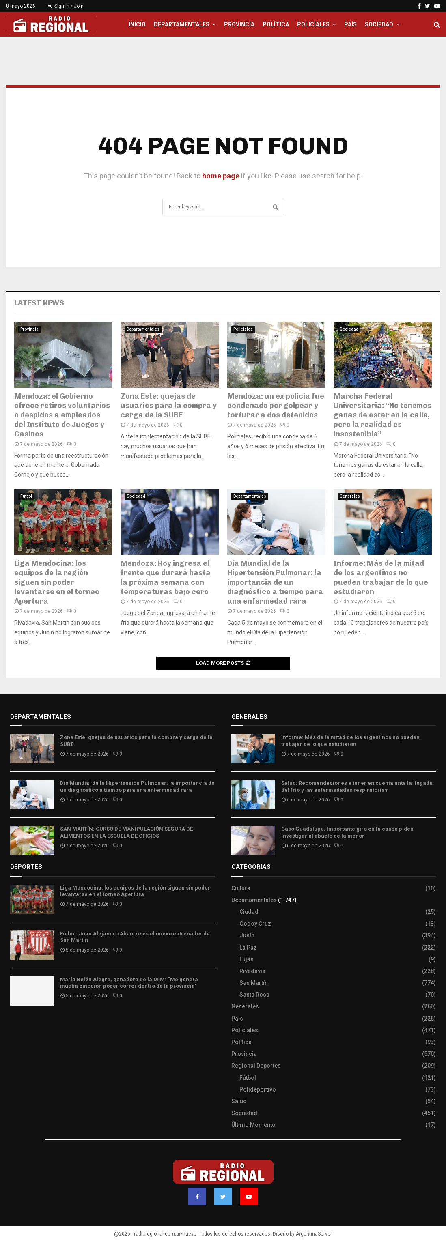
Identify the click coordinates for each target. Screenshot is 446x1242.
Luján (246, 959)
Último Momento (253, 1125)
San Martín (253, 983)
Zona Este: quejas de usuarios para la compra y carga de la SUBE (169, 406)
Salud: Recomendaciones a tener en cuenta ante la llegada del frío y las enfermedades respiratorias (357, 786)
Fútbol (26, 496)
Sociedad (379, 24)
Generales (350, 496)
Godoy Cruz (255, 923)
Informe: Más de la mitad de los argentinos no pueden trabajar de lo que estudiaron (381, 577)
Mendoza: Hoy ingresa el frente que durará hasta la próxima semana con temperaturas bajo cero (166, 577)
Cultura (240, 888)
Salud (239, 1101)
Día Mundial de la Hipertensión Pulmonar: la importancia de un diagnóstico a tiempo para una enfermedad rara (275, 582)
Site (27, 1026)
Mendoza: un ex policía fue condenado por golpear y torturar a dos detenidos (275, 406)
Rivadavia (252, 971)
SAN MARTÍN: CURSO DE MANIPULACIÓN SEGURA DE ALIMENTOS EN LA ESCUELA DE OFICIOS (126, 832)
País (350, 24)
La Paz (248, 947)
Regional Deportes (256, 1065)
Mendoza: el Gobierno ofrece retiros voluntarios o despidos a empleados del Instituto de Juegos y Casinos (62, 415)
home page (220, 176)
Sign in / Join (66, 6)
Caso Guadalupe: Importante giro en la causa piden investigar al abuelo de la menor (347, 832)
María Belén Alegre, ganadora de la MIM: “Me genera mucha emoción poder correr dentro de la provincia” (129, 982)
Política (276, 24)
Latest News (39, 303)
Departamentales (181, 24)
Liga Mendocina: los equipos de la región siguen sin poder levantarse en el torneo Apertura (56, 582)
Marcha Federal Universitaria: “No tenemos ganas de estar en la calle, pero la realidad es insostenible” (382, 415)
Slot (16, 1026)
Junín (246, 935)
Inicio (137, 24)
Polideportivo (257, 1089)
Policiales (313, 24)
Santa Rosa (254, 994)
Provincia (239, 24)
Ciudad (249, 912)
